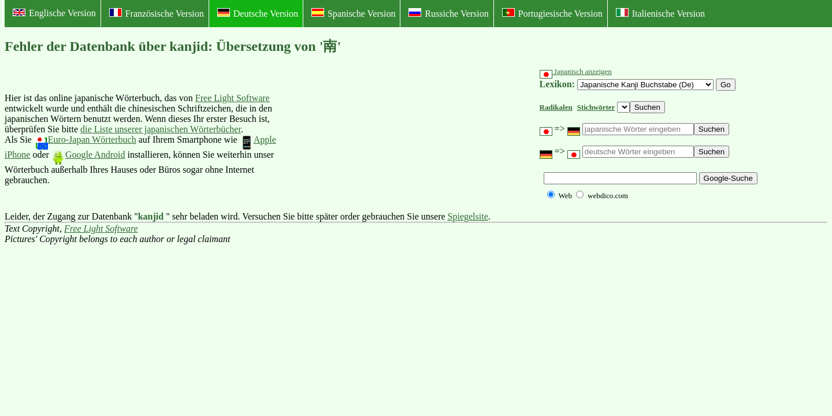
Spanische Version (353, 13)
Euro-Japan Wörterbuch (85, 139)
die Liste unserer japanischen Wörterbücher (160, 129)
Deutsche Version (257, 13)
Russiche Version (448, 13)
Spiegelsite (468, 216)
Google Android (88, 154)
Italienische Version (660, 13)
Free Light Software (232, 98)
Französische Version (156, 13)
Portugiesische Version (552, 13)
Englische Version (54, 13)
